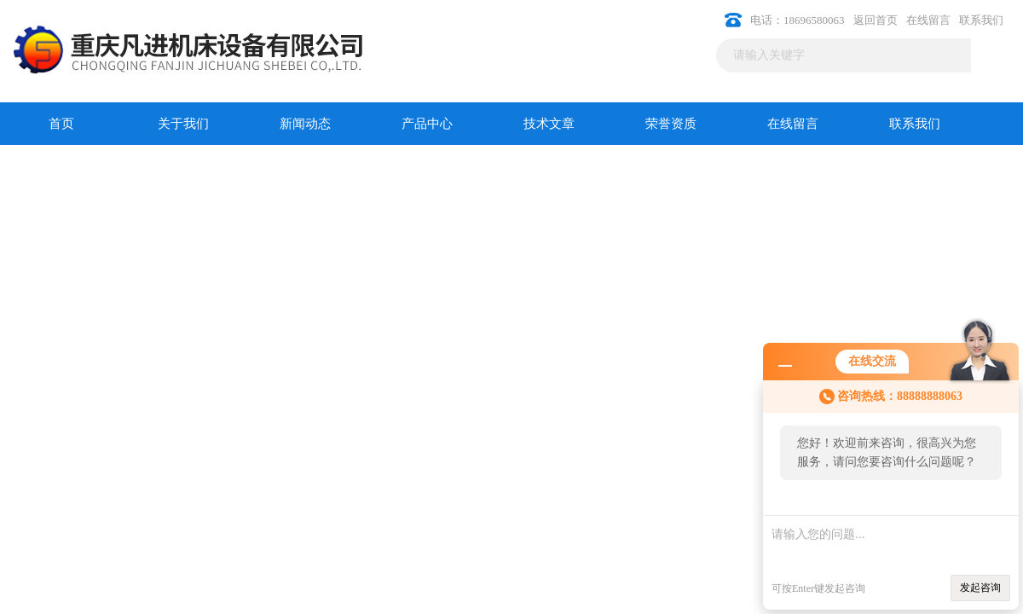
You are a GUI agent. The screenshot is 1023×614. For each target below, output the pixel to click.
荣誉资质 (670, 123)
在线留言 (928, 20)
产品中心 (427, 123)
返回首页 (875, 20)
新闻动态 (305, 123)
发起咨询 (980, 588)
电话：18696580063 (797, 20)
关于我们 (183, 123)
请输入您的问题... (891, 540)
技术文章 (549, 123)
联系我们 (981, 20)
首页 (61, 123)
